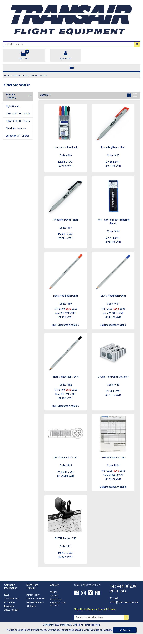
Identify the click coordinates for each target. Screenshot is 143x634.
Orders (53, 592)
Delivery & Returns (35, 602)
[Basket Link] (24, 55)
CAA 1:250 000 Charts (18, 113)
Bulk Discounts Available (65, 325)
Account (54, 595)
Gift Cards (31, 606)
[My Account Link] (65, 55)
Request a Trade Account (58, 604)
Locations (9, 606)
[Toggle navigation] (71, 67)
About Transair (11, 610)
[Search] (68, 44)
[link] (76, 593)
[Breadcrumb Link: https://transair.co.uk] (7, 75)
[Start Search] (137, 44)
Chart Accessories (16, 128)
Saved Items (56, 599)
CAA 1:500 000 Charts (18, 121)
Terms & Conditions (35, 598)
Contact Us (9, 602)
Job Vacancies (11, 598)
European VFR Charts (17, 135)
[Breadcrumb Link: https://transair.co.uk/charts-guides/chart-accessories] (38, 75)
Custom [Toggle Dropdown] (44, 95)
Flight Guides (13, 106)
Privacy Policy (33, 595)
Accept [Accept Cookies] (124, 630)
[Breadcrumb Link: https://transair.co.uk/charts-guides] (20, 75)
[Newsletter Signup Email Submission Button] (126, 617)
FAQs (6, 595)
